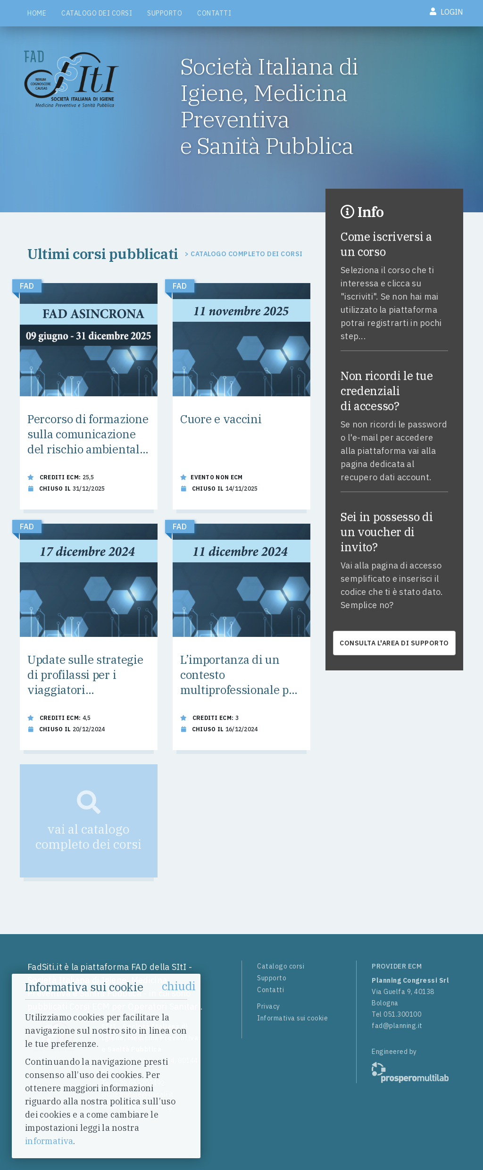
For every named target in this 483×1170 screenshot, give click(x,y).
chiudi (179, 986)
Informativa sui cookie (292, 1018)
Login (446, 12)
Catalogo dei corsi (96, 13)
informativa (49, 1141)
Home (36, 13)
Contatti (214, 13)
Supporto (164, 13)
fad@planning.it (397, 1025)
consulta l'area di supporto (394, 643)
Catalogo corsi (280, 966)
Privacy (268, 1006)
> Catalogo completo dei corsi (244, 254)
